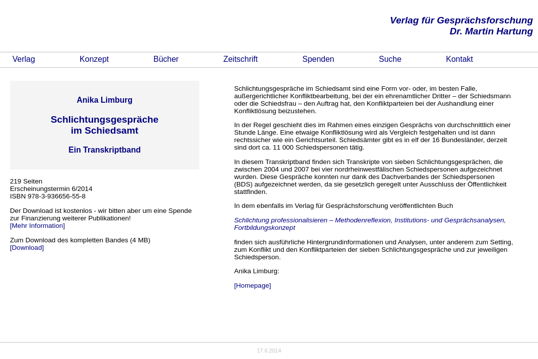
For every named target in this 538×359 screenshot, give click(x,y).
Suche (390, 59)
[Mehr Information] (37, 225)
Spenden (318, 59)
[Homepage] (252, 285)
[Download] (27, 247)
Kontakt (459, 59)
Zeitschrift (240, 59)
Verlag (23, 59)
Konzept (94, 59)
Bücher (166, 59)
